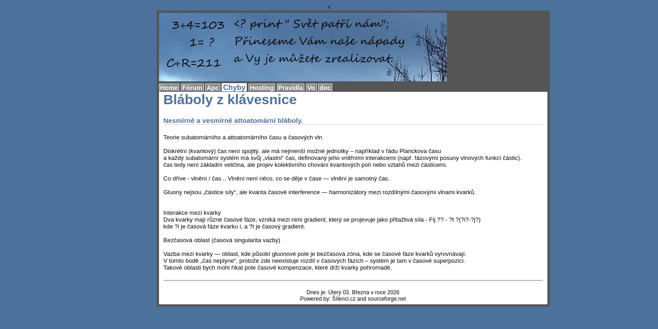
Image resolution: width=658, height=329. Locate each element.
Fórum (192, 87)
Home (169, 87)
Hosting (262, 87)
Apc (212, 87)
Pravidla (290, 87)
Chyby (234, 87)
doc (325, 87)
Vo (311, 87)
